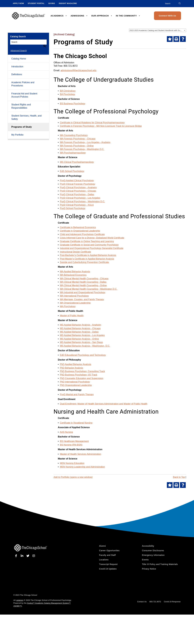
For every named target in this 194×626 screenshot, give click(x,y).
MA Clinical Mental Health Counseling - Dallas (83, 282)
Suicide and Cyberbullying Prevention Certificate (84, 262)
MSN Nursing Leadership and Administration (82, 467)
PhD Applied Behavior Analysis (75, 364)
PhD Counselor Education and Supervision (81, 378)
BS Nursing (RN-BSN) (71, 445)
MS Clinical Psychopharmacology (77, 162)
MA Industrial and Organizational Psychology (82, 292)
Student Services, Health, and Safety (26, 114)
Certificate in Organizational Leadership (80, 231)
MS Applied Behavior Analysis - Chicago (80, 328)
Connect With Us (167, 16)
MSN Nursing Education (72, 463)
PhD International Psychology (75, 382)
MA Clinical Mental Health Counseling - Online (83, 285)
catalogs (19, 600)
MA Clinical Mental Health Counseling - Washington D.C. (88, 289)
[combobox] (157, 30)
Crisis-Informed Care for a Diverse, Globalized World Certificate (92, 238)
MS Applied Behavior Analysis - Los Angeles (82, 335)
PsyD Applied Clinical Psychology (77, 180)
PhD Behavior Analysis (71, 368)
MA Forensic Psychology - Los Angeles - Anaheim (85, 142)
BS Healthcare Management (74, 441)
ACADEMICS (59, 15)
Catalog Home (18, 55)
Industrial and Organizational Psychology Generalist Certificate (91, 248)
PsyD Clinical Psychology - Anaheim (78, 187)
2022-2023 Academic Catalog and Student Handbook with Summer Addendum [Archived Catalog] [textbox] (158, 30)
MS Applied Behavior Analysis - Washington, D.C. (85, 346)
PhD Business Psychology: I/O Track (78, 375)
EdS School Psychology (72, 171)
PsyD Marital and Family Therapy (77, 394)
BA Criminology (68, 91)
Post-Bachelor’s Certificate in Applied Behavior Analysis (88, 255)
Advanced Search (18, 47)
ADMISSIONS (79, 15)
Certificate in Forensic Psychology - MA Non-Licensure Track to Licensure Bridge (101, 126)
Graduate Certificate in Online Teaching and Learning (87, 241)
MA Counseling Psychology (74, 135)
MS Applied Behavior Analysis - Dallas (79, 332)
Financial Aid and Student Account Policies (24, 91)
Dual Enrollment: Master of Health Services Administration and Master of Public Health (103, 404)
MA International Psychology (74, 296)
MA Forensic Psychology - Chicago (77, 139)
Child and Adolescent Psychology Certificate (82, 234)
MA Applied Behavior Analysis (75, 271)
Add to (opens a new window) (73, 477)
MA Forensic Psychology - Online (77, 146)
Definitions (16, 71)
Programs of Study (21, 123)
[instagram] (34, 556)
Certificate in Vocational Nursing (76, 423)
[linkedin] (22, 556)
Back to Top (179, 477)
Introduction (17, 63)
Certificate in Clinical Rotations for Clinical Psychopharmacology (92, 122)
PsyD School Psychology (72, 208)
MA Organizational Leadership (75, 303)
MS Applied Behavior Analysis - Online (79, 339)
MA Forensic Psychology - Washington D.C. (82, 149)
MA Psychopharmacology (73, 153)
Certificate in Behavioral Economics (78, 227)
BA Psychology (67, 94)
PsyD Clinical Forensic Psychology (77, 184)
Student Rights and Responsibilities (21, 103)
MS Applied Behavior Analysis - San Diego (81, 342)
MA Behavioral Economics (73, 275)
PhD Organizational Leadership (76, 385)
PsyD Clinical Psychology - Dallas (77, 194)
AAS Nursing (66, 432)
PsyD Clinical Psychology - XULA (77, 205)
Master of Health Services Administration (80, 454)
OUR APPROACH (101, 15)
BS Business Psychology (72, 103)
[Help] (183, 39)
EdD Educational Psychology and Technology (83, 355)
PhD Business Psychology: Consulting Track (82, 371)
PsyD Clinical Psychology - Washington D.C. (82, 201)
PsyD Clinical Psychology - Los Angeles (80, 198)
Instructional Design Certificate (75, 252)
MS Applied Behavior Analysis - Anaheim (80, 325)
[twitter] (28, 556)
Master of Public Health (72, 315)
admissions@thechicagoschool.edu (78, 70)
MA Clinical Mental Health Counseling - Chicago (84, 278)
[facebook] (16, 556)
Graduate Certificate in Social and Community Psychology (89, 245)
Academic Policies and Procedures (22, 80)
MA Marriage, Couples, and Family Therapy (82, 299)
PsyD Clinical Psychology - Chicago (78, 191)
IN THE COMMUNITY (128, 15)
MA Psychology (68, 306)
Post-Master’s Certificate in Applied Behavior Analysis (87, 259)
